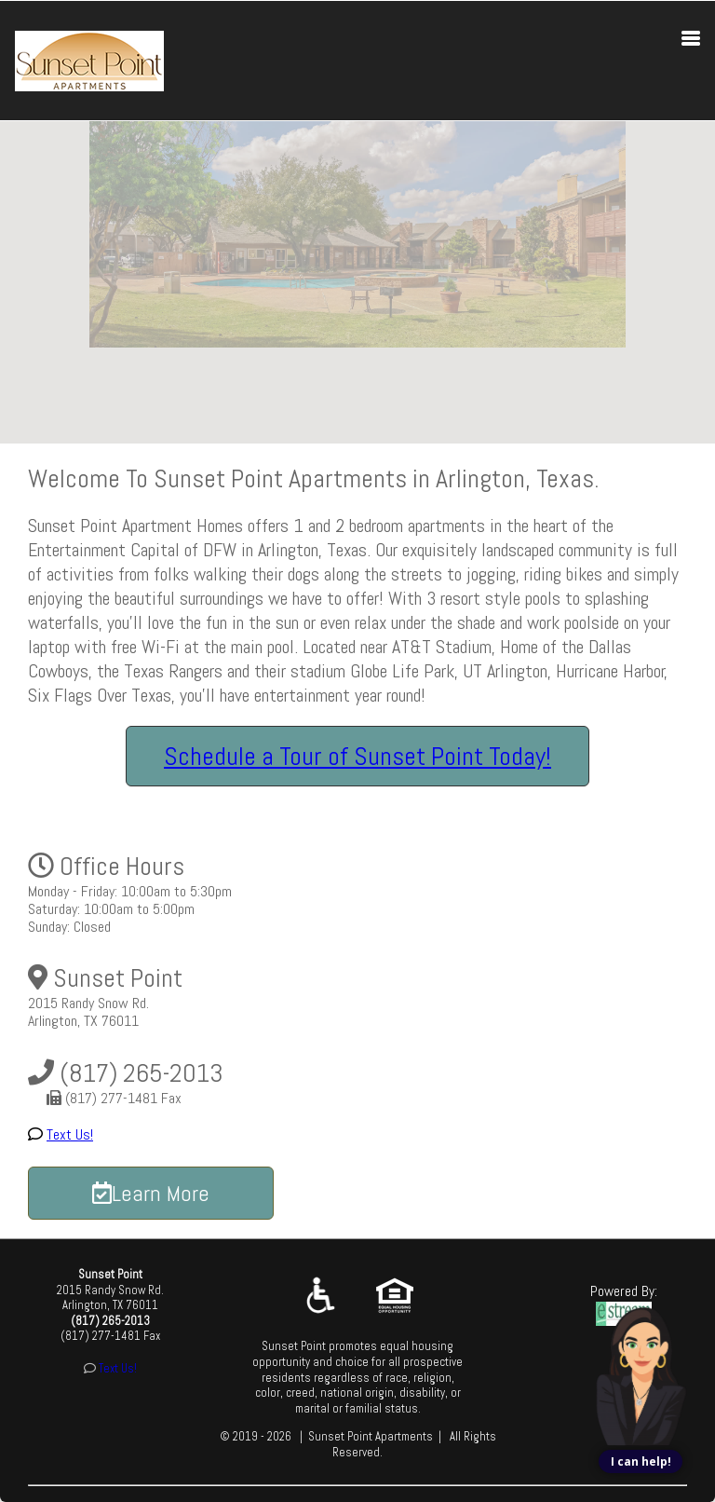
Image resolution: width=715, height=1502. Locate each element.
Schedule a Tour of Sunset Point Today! (357, 756)
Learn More (150, 1193)
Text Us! (70, 1134)
